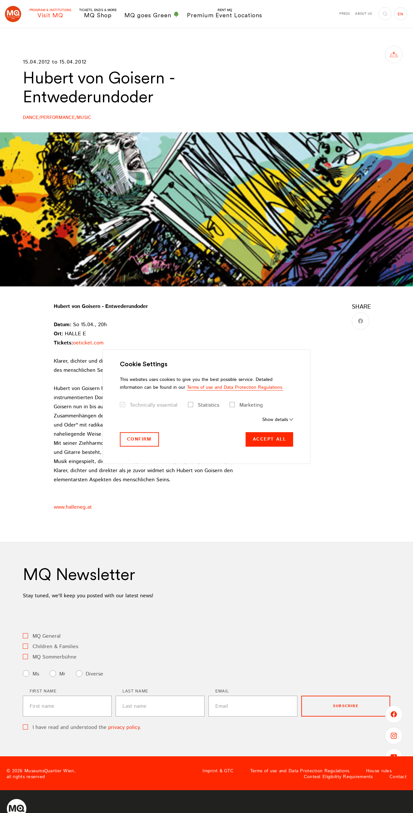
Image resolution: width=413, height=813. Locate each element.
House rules (379, 771)
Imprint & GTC (218, 771)
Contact (398, 777)
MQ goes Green (151, 15)
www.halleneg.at (73, 507)
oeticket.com (88, 343)
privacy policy (123, 727)
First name (43, 691)
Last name (135, 691)
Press (344, 13)
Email (222, 691)
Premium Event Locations (224, 13)
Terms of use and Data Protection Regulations (299, 771)
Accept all (269, 439)
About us (363, 13)
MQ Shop (98, 13)
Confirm (139, 439)
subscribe (346, 706)
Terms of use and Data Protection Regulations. (235, 387)
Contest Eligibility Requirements (338, 777)
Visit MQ (50, 13)
